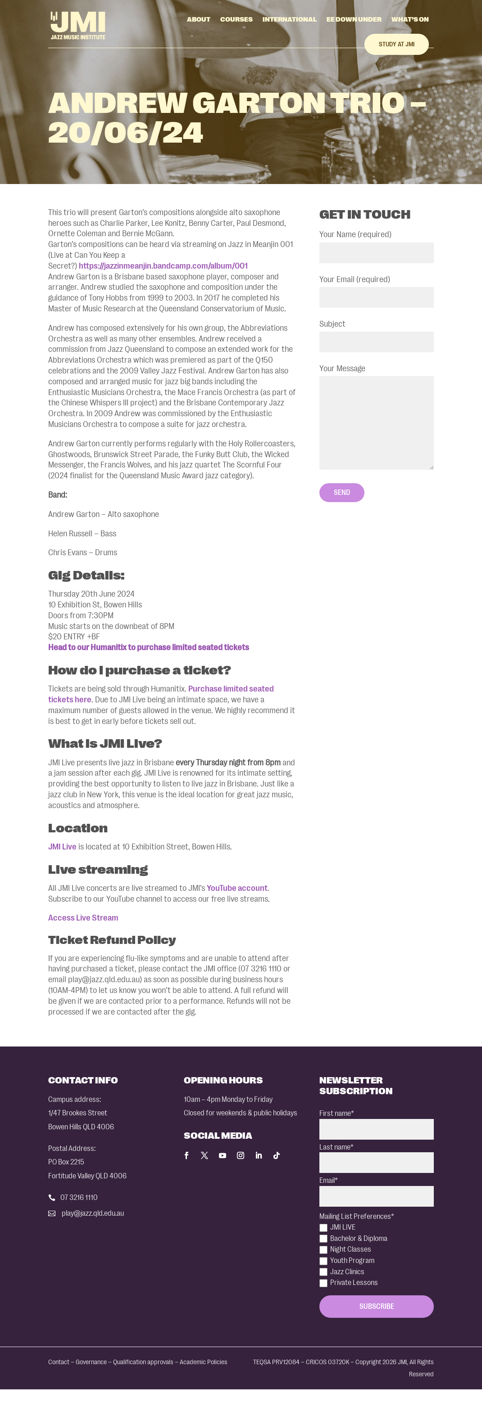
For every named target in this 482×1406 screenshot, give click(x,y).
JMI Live (62, 847)
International (290, 19)
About (198, 19)
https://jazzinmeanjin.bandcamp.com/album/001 (163, 266)
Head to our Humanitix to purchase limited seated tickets (148, 647)
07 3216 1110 (79, 1197)
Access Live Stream (83, 918)
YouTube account (237, 888)
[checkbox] (376, 1255)
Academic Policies (203, 1362)
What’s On (410, 19)
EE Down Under (354, 19)
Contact (58, 1362)
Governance (91, 1362)
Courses (236, 19)
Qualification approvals (143, 1362)
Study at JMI (396, 44)
